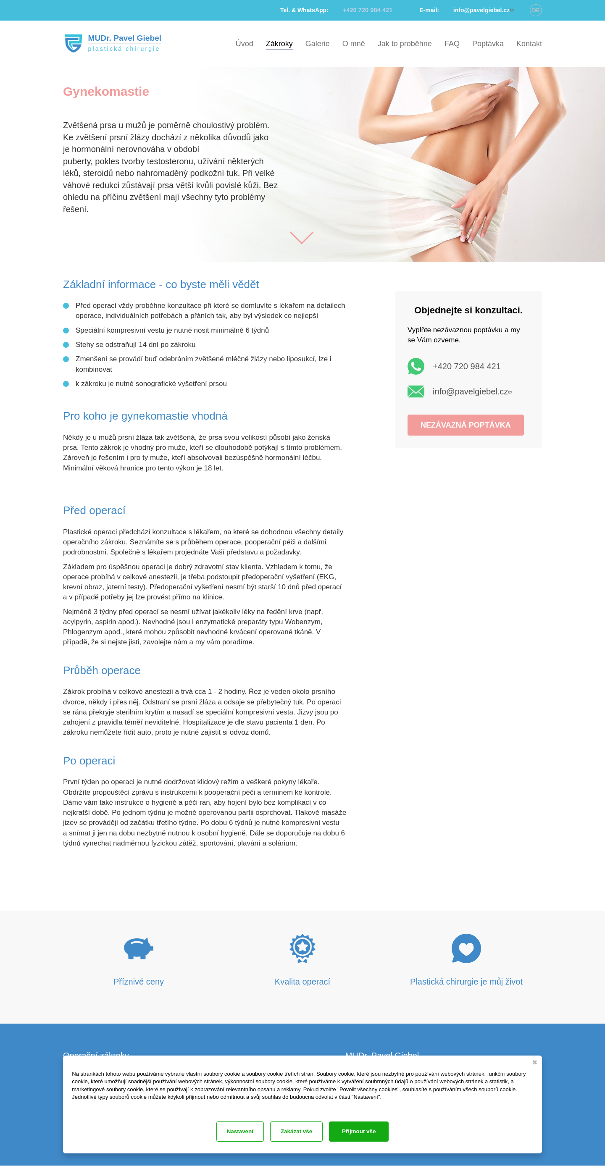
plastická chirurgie (123, 49)
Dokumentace (86, 1105)
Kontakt (529, 43)
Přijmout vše (366, 1131)
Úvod (244, 43)
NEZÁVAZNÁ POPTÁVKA (466, 425)
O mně (353, 43)
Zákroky (279, 43)
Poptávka (488, 43)
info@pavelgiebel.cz (473, 391)
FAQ (452, 43)
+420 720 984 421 (467, 366)
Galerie (317, 43)
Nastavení (301, 1131)
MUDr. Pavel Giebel (124, 38)
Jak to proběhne (405, 43)
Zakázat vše (237, 1131)
